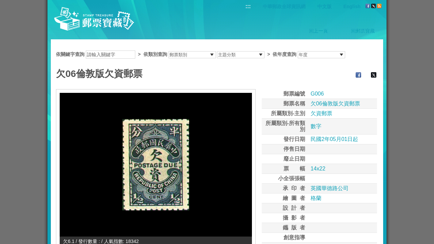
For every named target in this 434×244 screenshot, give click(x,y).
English (352, 6)
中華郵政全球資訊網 (284, 6)
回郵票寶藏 (363, 31)
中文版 (324, 6)
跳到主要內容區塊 (3, 3)
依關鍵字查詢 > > (200, 54)
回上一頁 (318, 31)
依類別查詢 (155, 54)
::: (248, 6)
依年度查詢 (284, 54)
